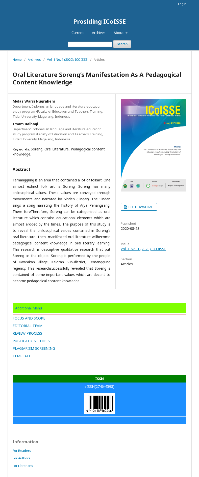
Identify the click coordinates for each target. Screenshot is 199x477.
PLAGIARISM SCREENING (34, 348)
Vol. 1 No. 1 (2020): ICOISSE (67, 59)
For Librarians (23, 465)
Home (17, 59)
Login (182, 4)
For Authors (21, 458)
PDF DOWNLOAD (141, 207)
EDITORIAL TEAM (27, 325)
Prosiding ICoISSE (99, 21)
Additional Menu (28, 308)
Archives (99, 32)
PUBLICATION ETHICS (31, 340)
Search (122, 44)
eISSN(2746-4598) (99, 386)
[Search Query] (90, 44)
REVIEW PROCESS (27, 333)
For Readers (22, 450)
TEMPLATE (22, 356)
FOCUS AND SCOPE (29, 318)
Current (77, 32)
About (119, 32)
